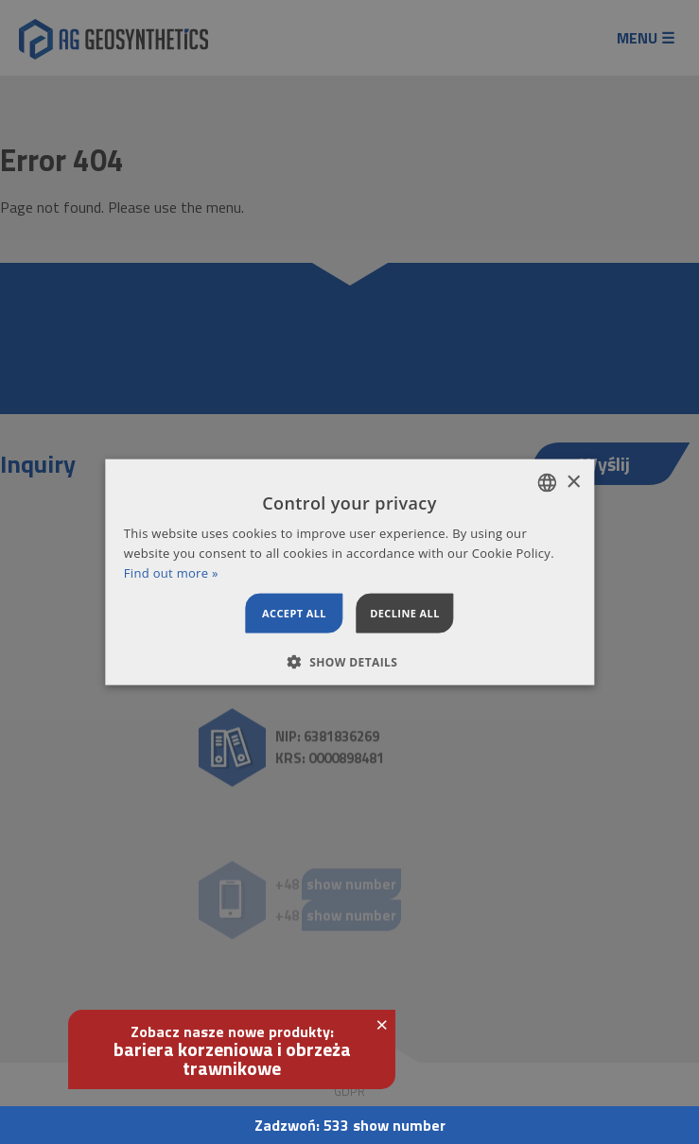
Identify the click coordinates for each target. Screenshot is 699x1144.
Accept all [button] (294, 612)
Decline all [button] (405, 612)
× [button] (573, 482)
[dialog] (349, 572)
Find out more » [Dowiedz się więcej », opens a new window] (171, 572)
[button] (350, 660)
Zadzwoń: (350, 1125)
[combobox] (546, 483)
